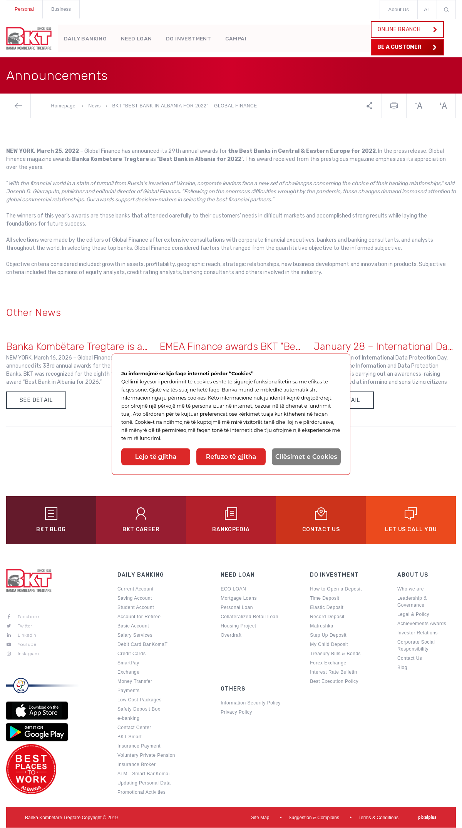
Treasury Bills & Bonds (335, 654)
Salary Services (134, 636)
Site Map (260, 818)
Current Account (135, 589)
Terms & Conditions (378, 818)
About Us (398, 9)
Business (62, 9)
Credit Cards (131, 654)
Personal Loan (237, 608)
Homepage (64, 106)
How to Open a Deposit (336, 589)
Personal (24, 9)
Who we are (410, 589)
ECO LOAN (233, 589)
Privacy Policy (236, 713)
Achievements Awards (421, 624)
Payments (128, 691)
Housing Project (238, 626)
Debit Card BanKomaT (142, 645)
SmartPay (128, 663)
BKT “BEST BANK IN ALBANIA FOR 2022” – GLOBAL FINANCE (184, 106)
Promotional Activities (141, 793)
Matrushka (321, 626)
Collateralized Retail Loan (249, 617)
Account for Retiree (139, 617)
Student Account (135, 608)
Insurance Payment (139, 746)
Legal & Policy (413, 615)
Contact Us (409, 659)
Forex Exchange (328, 663)
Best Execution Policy (334, 682)
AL (427, 9)
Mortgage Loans (239, 599)
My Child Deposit (329, 645)
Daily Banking (85, 37)
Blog (402, 668)
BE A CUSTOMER (406, 47)
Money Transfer (134, 682)
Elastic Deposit (326, 608)
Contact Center (134, 728)
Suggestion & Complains (314, 818)
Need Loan (138, 37)
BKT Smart (129, 737)
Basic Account (133, 626)
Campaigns (244, 37)
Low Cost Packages (139, 700)
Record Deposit (327, 617)
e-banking (128, 719)
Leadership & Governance (412, 602)
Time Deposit (324, 599)
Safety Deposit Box (138, 710)
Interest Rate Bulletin (333, 673)
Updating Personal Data (144, 783)
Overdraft (231, 636)
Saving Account (134, 599)
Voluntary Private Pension (146, 756)
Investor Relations (417, 633)
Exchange (128, 673)
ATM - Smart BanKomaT (144, 774)
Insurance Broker (136, 765)
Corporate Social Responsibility (416, 646)
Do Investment (191, 37)
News (95, 106)
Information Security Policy (251, 703)
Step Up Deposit (328, 636)
